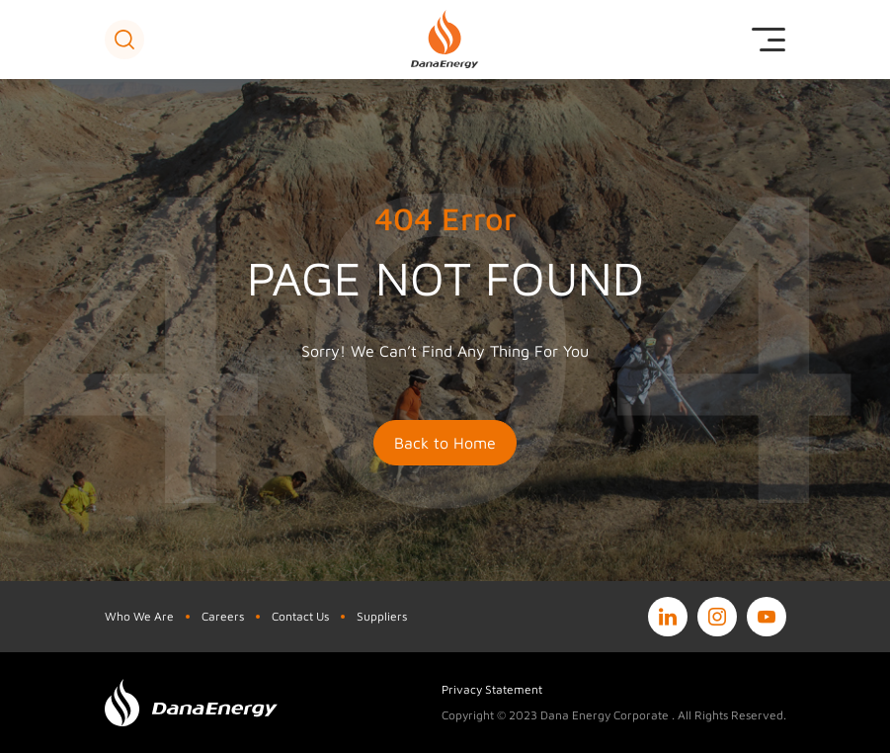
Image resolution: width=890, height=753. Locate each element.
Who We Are (139, 616)
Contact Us (300, 616)
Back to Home (445, 443)
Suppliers (382, 616)
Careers (223, 616)
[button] (124, 39)
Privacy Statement (492, 689)
